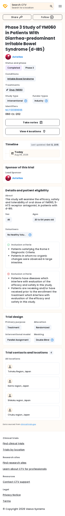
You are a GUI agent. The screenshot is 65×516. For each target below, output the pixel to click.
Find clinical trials (13, 443)
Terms (7, 501)
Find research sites (14, 462)
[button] (20, 79)
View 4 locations (33, 131)
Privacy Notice (12, 495)
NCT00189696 (13, 109)
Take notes (33, 122)
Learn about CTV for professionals (25, 469)
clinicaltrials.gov (28, 424)
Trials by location (14, 449)
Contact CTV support (16, 482)
